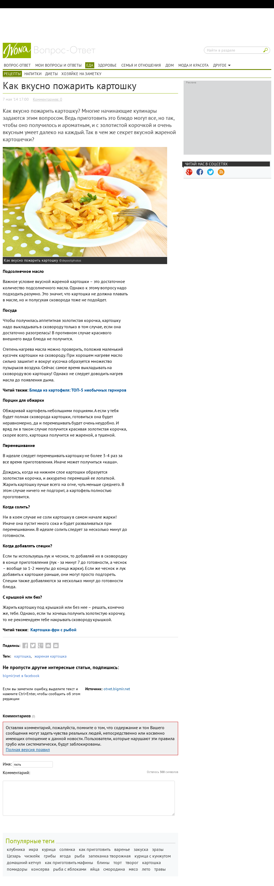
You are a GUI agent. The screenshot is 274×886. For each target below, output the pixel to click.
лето (146, 869)
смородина (114, 869)
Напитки (33, 73)
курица (49, 849)
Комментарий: (16, 772)
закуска (141, 849)
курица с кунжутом (153, 856)
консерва (40, 869)
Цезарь (14, 856)
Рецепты (12, 73)
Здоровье (107, 65)
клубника (16, 849)
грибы (50, 856)
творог (131, 862)
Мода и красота (193, 65)
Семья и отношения (141, 65)
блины (103, 862)
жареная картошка (51, 656)
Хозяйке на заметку (81, 73)
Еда (89, 65)
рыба (80, 856)
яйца (94, 869)
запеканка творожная (110, 856)
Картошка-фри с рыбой (52, 629)
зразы (158, 849)
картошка (22, 656)
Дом (169, 65)
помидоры (17, 869)
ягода (65, 856)
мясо (133, 869)
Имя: (7, 764)
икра (33, 849)
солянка (67, 849)
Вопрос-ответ (64, 50)
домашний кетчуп (24, 862)
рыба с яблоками (69, 869)
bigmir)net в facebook (21, 675)
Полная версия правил (28, 749)
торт (117, 862)
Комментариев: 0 (47, 99)
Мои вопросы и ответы (58, 65)
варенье (122, 849)
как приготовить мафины (69, 862)
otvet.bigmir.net (117, 688)
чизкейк (32, 856)
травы (160, 869)
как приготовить (94, 849)
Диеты (51, 73)
